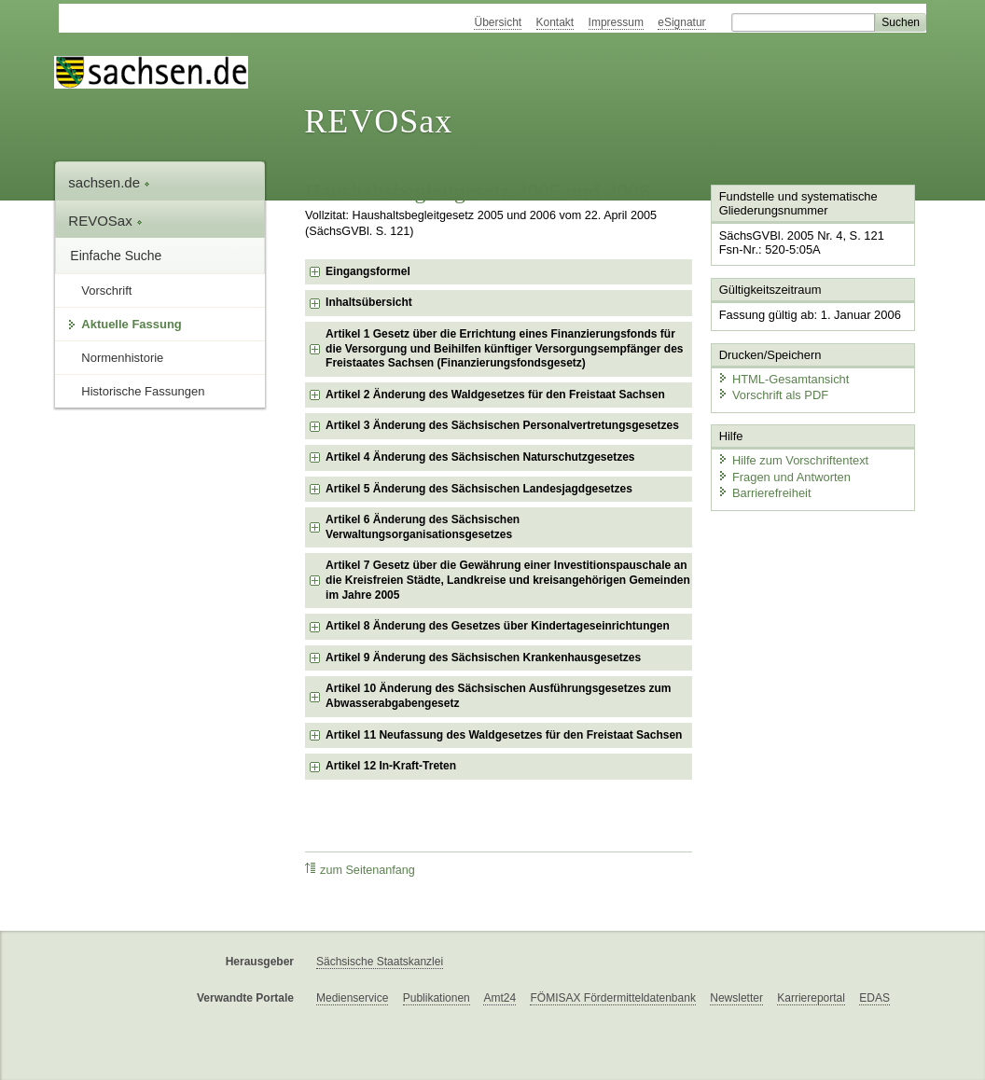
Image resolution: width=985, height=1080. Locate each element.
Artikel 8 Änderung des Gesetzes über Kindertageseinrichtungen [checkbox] (498, 625)
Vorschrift (106, 291)
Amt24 (499, 997)
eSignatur (681, 22)
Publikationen (436, 997)
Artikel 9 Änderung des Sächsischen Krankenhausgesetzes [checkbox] (483, 657)
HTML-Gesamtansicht (782, 378)
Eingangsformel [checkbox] (368, 271)
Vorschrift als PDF (772, 394)
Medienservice (352, 997)
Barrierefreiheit (764, 492)
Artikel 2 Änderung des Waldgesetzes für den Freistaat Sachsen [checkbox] (495, 394)
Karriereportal (811, 997)
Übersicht (497, 22)
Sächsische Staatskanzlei (379, 961)
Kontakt (555, 22)
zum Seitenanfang (360, 870)
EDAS (874, 997)
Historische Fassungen (142, 391)
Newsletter (736, 997)
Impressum (616, 22)
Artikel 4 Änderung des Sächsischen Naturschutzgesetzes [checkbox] (480, 457)
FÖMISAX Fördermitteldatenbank (612, 997)
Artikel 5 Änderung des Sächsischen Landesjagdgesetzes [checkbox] (479, 488)
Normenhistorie (122, 358)
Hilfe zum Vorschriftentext (792, 459)
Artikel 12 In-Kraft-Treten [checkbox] (391, 765)
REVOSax (378, 121)
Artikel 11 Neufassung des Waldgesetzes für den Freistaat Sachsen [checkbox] (504, 734)
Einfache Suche (115, 255)
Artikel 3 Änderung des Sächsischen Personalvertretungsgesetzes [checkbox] (502, 425)
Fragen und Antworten (783, 475)
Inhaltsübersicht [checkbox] (369, 302)
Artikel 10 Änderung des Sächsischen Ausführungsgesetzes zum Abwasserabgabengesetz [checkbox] (498, 696)
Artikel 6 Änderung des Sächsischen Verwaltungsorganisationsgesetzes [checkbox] (423, 527)
